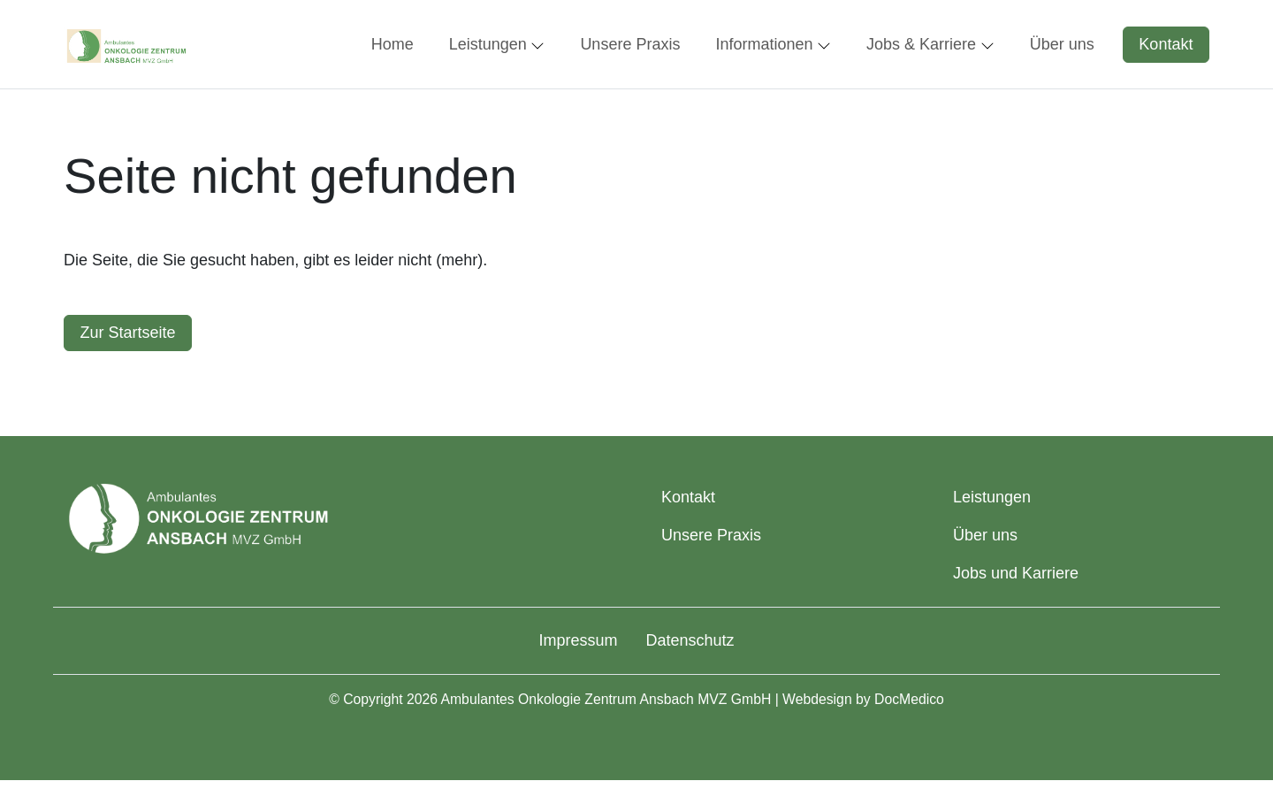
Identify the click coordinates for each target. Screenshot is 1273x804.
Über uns (985, 535)
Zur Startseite (128, 332)
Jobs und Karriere (1016, 573)
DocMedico (909, 699)
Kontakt (1166, 44)
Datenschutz (689, 640)
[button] (396, 44)
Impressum (577, 640)
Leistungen (992, 497)
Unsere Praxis (711, 535)
